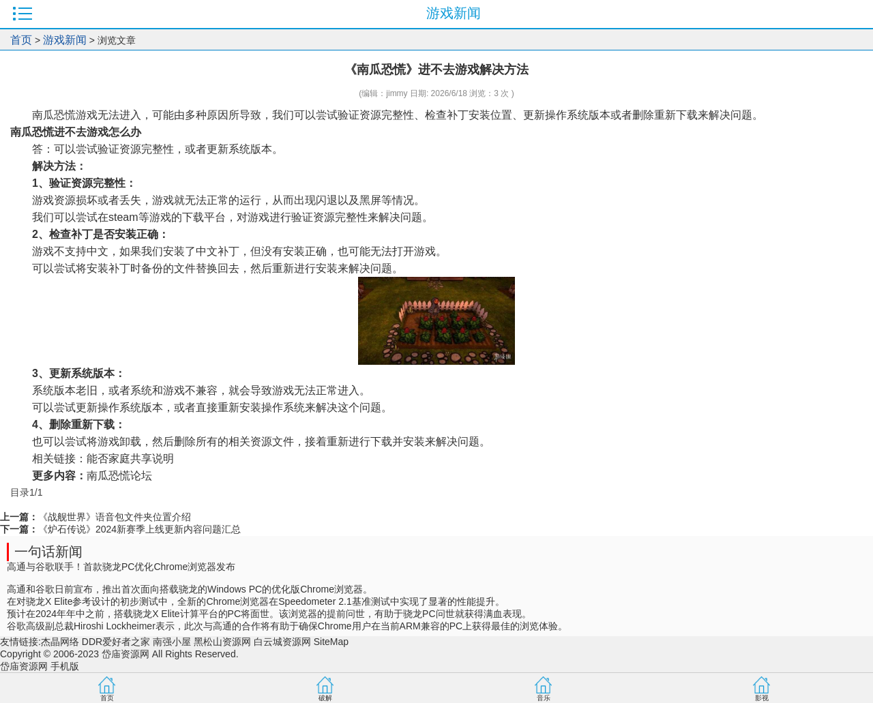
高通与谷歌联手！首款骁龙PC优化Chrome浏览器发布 (121, 566)
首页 (21, 40)
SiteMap (331, 641)
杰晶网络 (60, 641)
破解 (325, 698)
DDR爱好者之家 (116, 641)
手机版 (64, 666)
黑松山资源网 (222, 641)
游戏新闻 (65, 40)
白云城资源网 (282, 641)
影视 (762, 698)
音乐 (543, 698)
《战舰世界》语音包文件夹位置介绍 (114, 516)
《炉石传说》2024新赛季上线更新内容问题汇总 (139, 529)
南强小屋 (172, 641)
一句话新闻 (48, 551)
